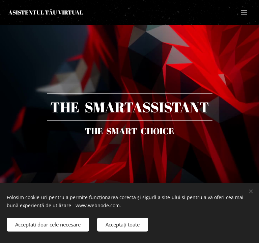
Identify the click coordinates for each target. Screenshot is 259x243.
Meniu (244, 12)
